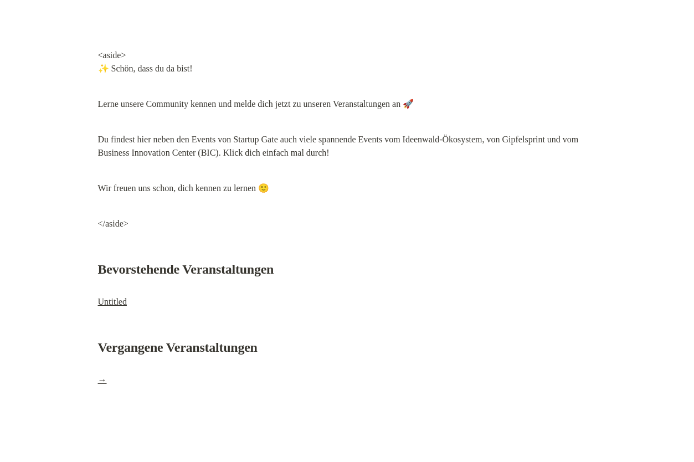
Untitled (112, 301)
